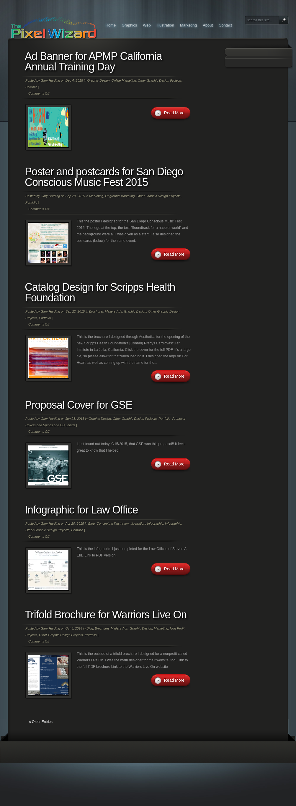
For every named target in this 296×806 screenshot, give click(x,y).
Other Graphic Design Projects (160, 80)
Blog (91, 523)
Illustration (165, 25)
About (208, 25)
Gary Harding (50, 80)
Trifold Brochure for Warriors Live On (106, 615)
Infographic (155, 523)
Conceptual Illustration (113, 523)
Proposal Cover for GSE (78, 405)
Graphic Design (98, 80)
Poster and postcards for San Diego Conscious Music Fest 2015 (104, 177)
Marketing (188, 25)
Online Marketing (124, 80)
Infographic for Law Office (81, 510)
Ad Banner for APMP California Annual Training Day (93, 61)
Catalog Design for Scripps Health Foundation (100, 292)
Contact (225, 25)
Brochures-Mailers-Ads (105, 311)
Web (147, 25)
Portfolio (31, 87)
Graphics (129, 25)
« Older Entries (41, 722)
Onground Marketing (120, 196)
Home (111, 25)
